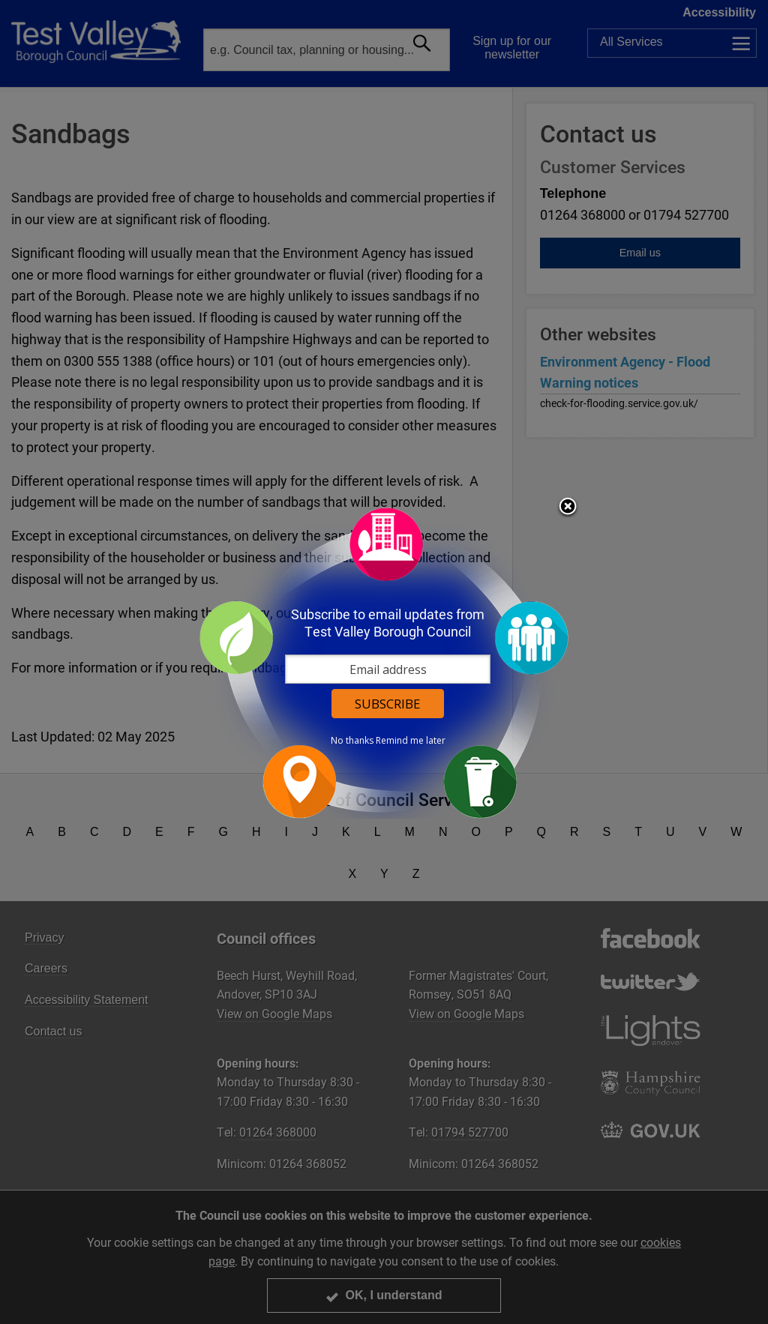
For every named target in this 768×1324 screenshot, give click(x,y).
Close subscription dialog (567, 507)
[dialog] (384, 662)
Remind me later (411, 741)
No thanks (352, 741)
